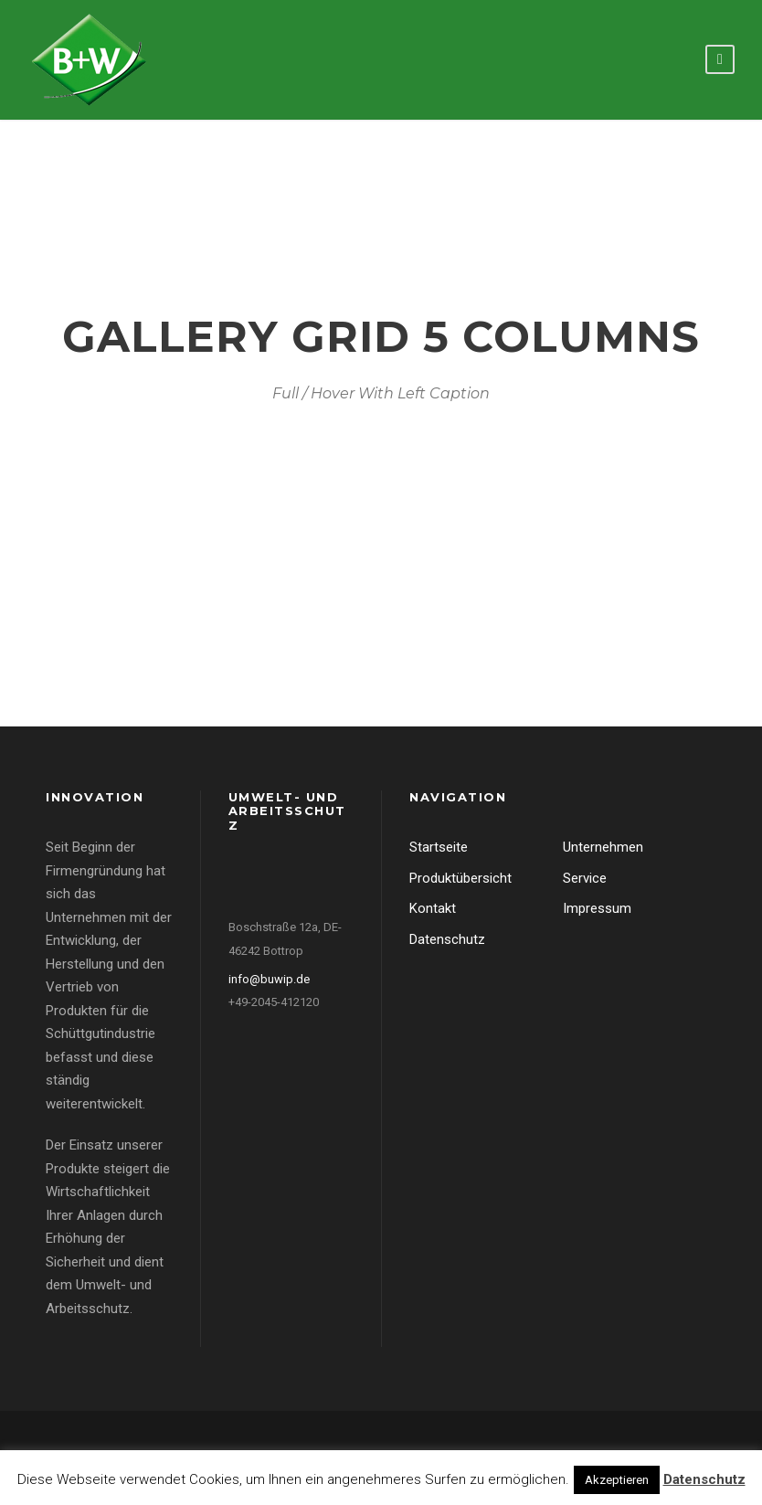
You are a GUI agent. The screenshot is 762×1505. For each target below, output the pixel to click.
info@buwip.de (269, 979)
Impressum (597, 908)
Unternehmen (603, 847)
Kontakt (432, 908)
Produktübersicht (460, 878)
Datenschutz (447, 939)
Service (585, 878)
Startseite (438, 847)
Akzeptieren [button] (617, 1480)
